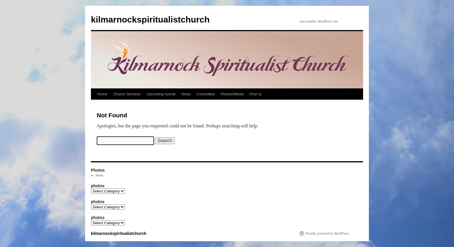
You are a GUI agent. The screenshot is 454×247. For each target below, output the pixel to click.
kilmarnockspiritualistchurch (150, 19)
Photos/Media (232, 94)
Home (102, 94)
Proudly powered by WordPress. (327, 233)
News (186, 94)
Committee (206, 94)
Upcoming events (161, 94)
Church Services (127, 94)
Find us (255, 94)
